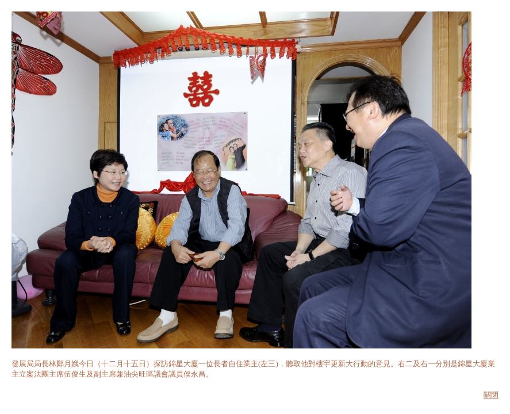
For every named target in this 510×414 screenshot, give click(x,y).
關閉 (491, 394)
